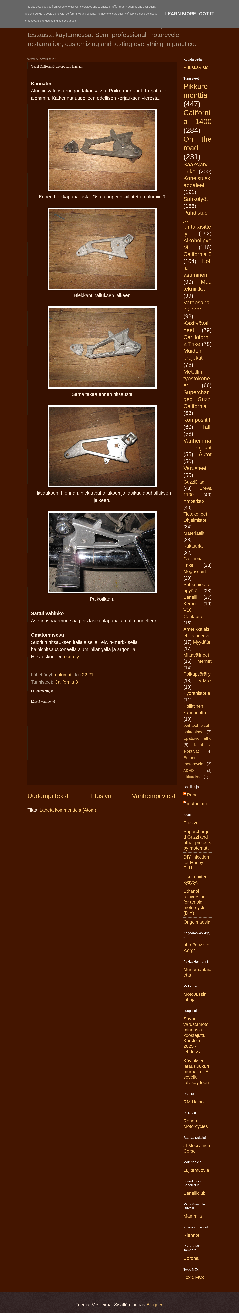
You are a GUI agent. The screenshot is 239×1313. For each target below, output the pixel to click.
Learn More (180, 14)
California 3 (66, 682)
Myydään (202, 642)
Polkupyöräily (197, 674)
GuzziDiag (193, 481)
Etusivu (101, 795)
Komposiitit (196, 420)
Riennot (191, 1235)
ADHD (188, 770)
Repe (192, 794)
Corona (191, 1258)
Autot (205, 454)
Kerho (189, 603)
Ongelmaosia (196, 922)
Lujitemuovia (196, 1170)
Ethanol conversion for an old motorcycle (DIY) (194, 902)
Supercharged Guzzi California (197, 399)
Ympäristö (193, 501)
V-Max (205, 680)
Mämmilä (192, 1216)
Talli (207, 427)
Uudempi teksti (48, 795)
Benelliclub (194, 1193)
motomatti (197, 803)
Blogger (154, 1304)
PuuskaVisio (195, 67)
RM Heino (193, 1101)
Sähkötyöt (195, 199)
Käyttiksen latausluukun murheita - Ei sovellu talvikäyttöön (196, 1071)
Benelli (190, 597)
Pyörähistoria (196, 693)
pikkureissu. (193, 777)
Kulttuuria (193, 546)
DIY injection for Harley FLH (196, 862)
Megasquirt (194, 571)
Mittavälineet (196, 654)
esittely (71, 656)
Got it (206, 14)
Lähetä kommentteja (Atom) (68, 810)
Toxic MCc (193, 1277)
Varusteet (194, 468)
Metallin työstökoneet (196, 378)
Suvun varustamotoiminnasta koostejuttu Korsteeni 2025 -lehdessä (196, 1035)
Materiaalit (193, 533)
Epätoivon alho (197, 738)
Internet (204, 661)
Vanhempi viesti (154, 795)
